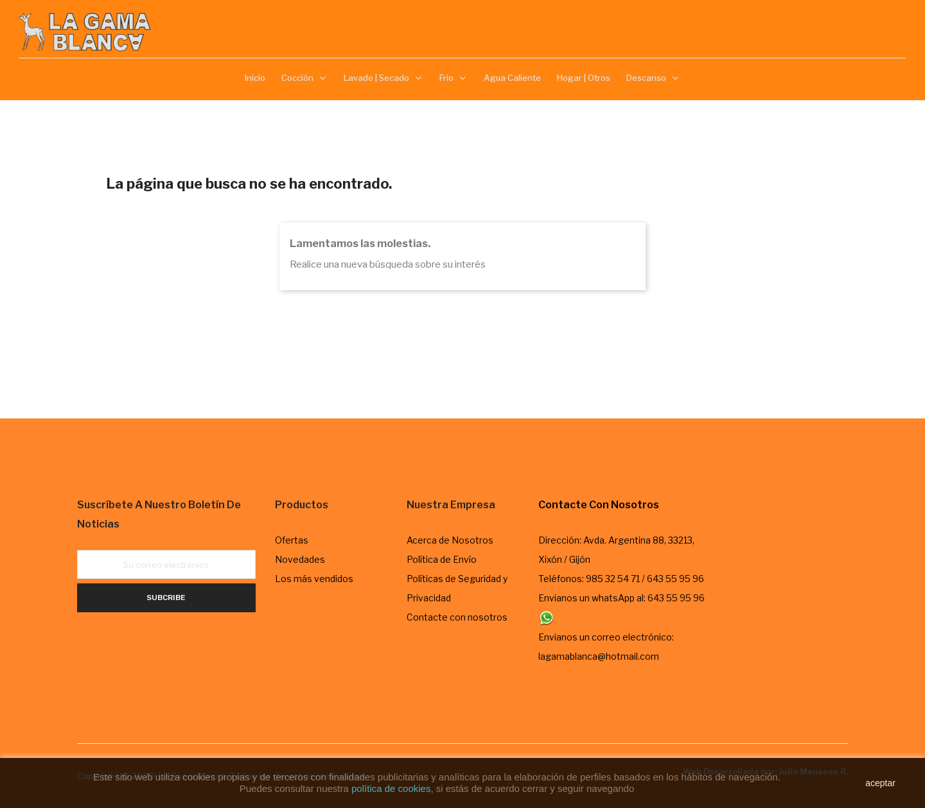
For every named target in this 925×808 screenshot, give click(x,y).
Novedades (300, 559)
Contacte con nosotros (457, 617)
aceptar (880, 783)
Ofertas (291, 540)
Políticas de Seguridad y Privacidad (457, 588)
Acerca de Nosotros (450, 540)
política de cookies (390, 788)
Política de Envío (442, 559)
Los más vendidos (314, 578)
